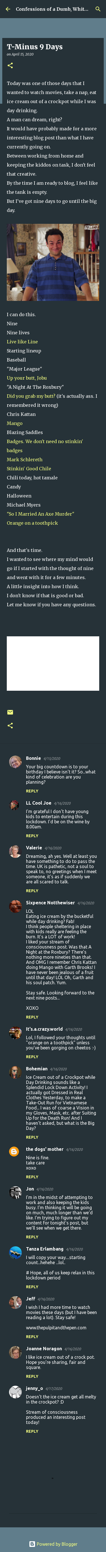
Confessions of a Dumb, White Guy (57, 9)
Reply (32, 791)
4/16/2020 (62, 803)
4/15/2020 (51, 758)
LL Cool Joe (38, 802)
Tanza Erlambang (45, 1248)
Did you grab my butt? (32, 396)
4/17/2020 (53, 1389)
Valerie (34, 847)
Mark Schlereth (24, 459)
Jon (30, 1188)
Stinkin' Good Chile (29, 468)
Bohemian (36, 1068)
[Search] (98, 9)
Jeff (30, 1298)
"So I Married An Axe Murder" (40, 514)
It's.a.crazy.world (44, 1029)
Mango (15, 423)
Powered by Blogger (53, 1544)
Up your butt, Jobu (27, 378)
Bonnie (33, 758)
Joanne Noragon (44, 1348)
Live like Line (22, 342)
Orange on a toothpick (32, 523)
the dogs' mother (45, 1149)
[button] (10, 66)
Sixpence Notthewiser (50, 902)
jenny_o (34, 1388)
